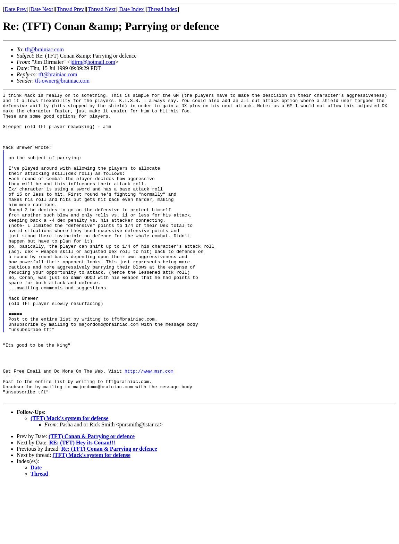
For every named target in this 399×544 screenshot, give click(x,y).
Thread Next (102, 9)
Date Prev (16, 9)
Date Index (131, 9)
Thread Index (162, 9)
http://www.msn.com (149, 427)
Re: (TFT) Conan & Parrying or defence (109, 510)
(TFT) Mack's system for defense (70, 480)
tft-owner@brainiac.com (62, 81)
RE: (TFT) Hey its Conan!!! (82, 504)
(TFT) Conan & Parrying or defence (92, 498)
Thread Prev (70, 9)
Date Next (42, 9)
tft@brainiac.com (44, 49)
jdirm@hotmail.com (92, 62)
